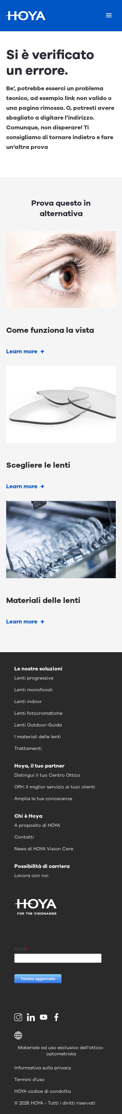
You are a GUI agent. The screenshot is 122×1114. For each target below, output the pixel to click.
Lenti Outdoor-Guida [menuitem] (38, 725)
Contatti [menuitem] (24, 837)
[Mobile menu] (109, 15)
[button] (61, 1035)
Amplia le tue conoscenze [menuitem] (43, 799)
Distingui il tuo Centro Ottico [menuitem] (47, 775)
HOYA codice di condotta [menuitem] (42, 1091)
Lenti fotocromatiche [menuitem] (38, 713)
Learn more (21, 351)
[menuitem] (19, 1017)
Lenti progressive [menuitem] (33, 678)
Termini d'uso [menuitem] (29, 1080)
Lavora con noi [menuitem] (31, 875)
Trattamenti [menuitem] (28, 748)
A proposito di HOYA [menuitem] (37, 825)
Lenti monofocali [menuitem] (33, 690)
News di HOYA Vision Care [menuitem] (43, 849)
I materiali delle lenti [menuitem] (37, 737)
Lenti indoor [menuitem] (28, 701)
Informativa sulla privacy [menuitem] (42, 1068)
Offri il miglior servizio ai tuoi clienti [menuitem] (54, 787)
